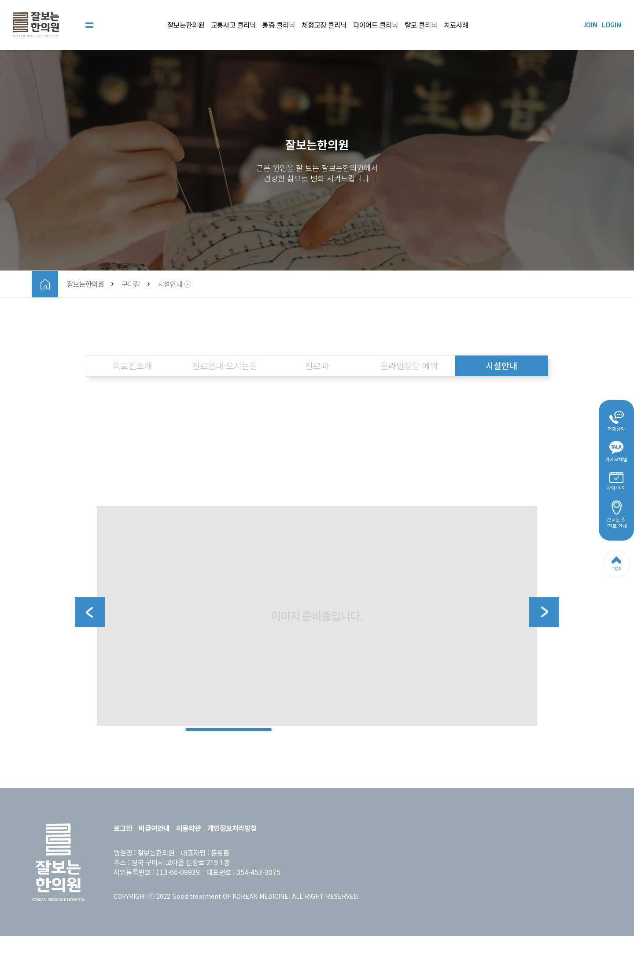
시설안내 (170, 284)
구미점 (131, 284)
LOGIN (611, 25)
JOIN (590, 25)
